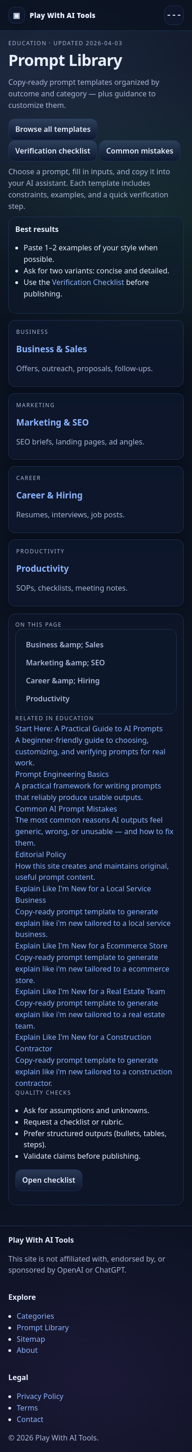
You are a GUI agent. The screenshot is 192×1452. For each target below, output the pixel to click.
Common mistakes (139, 151)
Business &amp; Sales (65, 645)
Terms (27, 1408)
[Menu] (174, 15)
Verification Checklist (88, 282)
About (27, 1350)
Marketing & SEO (52, 422)
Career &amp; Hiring (63, 681)
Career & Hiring (49, 495)
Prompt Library (43, 1327)
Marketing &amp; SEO (65, 663)
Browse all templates (53, 129)
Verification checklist (52, 151)
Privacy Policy (40, 1396)
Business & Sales (51, 349)
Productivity (42, 568)
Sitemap (31, 1339)
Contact (30, 1419)
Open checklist (48, 1180)
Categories (35, 1316)
